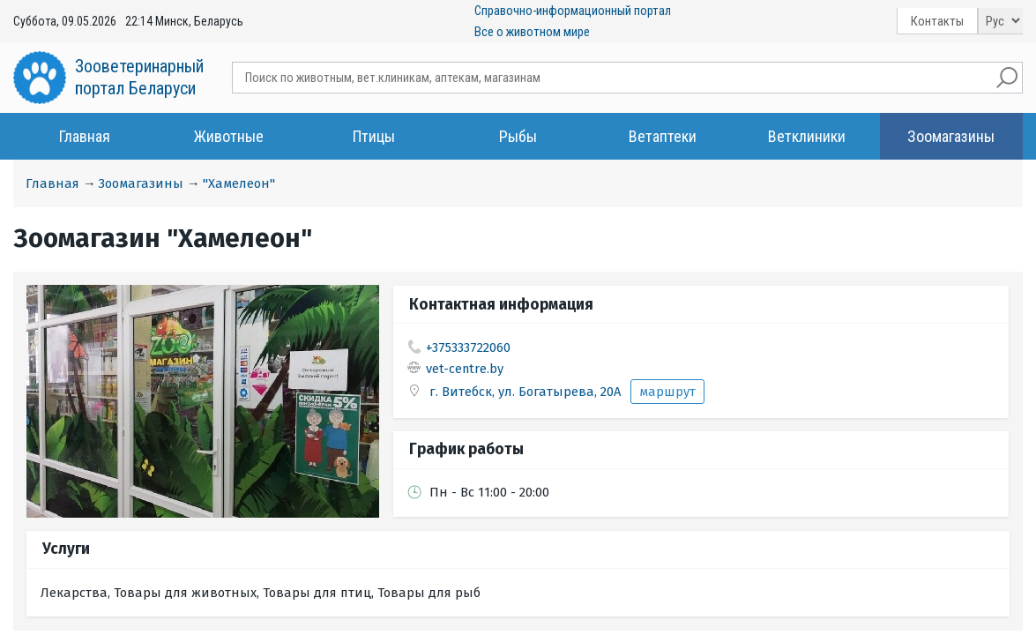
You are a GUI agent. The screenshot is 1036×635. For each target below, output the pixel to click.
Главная (84, 136)
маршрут (667, 392)
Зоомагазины (951, 136)
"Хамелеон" (239, 183)
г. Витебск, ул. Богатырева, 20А (526, 392)
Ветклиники (807, 136)
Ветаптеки (663, 136)
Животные (229, 136)
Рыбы (518, 136)
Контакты (937, 21)
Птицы (374, 136)
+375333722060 (468, 347)
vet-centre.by (464, 369)
